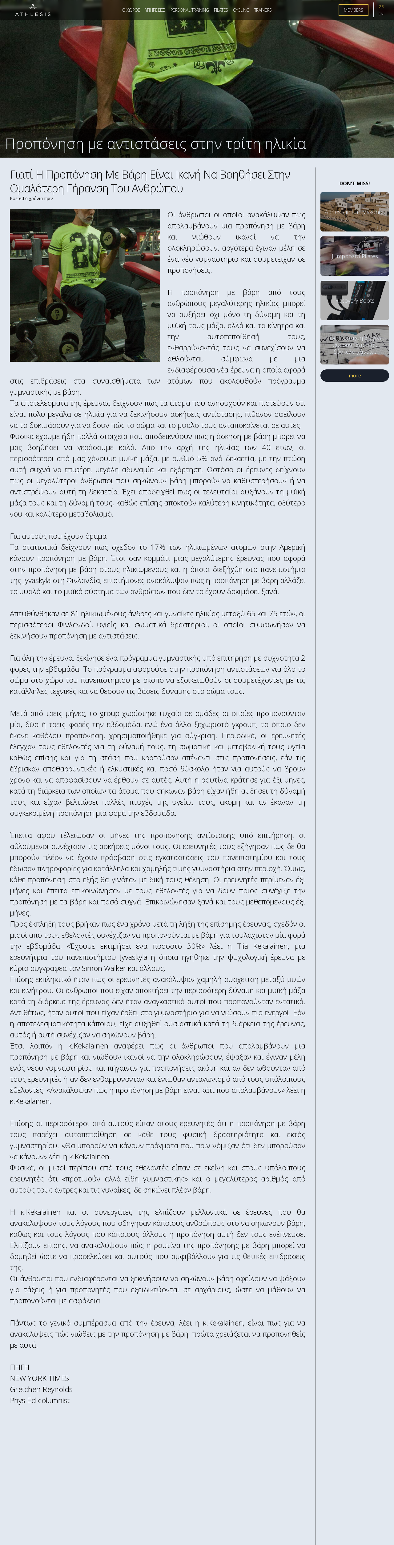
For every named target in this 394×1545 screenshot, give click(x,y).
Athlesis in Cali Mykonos (355, 211)
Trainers (263, 10)
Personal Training (190, 10)
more (355, 375)
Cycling (241, 10)
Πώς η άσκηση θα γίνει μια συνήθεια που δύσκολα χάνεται (355, 344)
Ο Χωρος (131, 10)
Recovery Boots (355, 300)
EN (381, 14)
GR (381, 6)
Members (353, 10)
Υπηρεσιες (155, 10)
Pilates (221, 10)
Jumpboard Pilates (355, 256)
